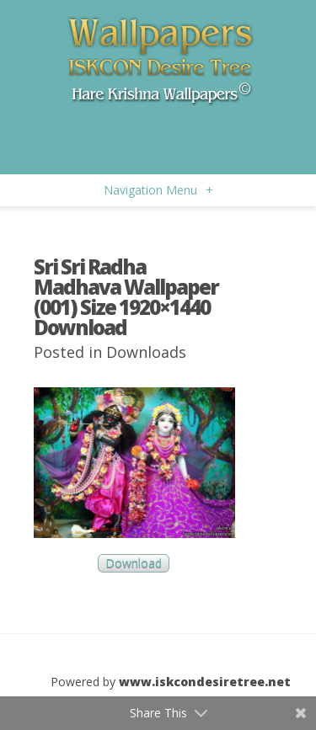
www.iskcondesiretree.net (205, 682)
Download (133, 564)
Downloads (146, 352)
